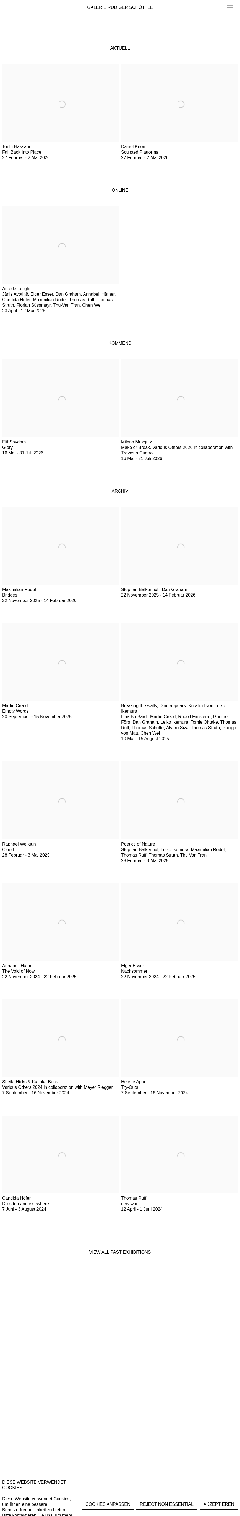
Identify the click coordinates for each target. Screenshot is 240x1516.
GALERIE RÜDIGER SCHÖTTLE (120, 7)
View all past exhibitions (120, 1252)
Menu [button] (229, 8)
